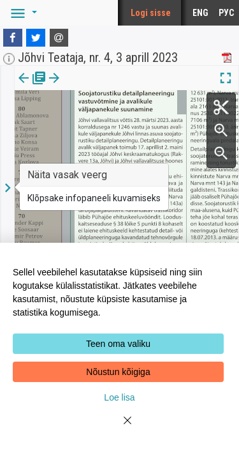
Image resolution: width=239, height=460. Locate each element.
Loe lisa (119, 397)
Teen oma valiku (118, 344)
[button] (21, 13)
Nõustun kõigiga (118, 372)
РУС (226, 13)
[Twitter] (35, 38)
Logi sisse (151, 13)
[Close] (120, 428)
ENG (200, 13)
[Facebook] (12, 38)
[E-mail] (59, 38)
